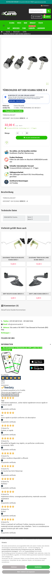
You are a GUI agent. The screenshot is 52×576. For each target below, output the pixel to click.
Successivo (14, 395)
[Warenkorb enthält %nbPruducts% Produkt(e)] (47, 17)
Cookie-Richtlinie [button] (29, 551)
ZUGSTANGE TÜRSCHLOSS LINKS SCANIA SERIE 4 (39, 259)
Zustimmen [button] (38, 567)
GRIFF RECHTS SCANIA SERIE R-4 (13, 294)
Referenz (6, 106)
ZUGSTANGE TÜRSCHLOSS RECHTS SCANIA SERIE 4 (13, 259)
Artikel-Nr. (6, 108)
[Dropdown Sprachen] (45, 5)
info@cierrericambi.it (15, 324)
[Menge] (22, 133)
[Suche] (40, 11)
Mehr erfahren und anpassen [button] (26, 572)
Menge (7, 133)
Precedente (5, 395)
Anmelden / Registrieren (17, 101)
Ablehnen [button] (14, 567)
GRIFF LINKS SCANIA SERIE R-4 (38, 294)
